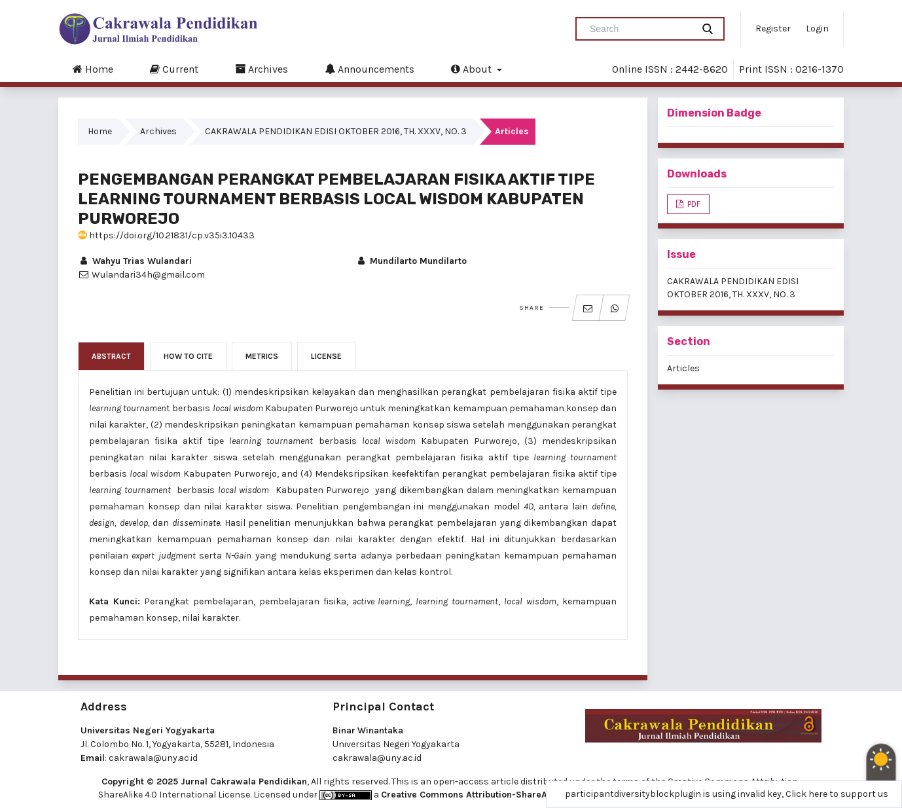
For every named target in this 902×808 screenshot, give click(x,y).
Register (773, 28)
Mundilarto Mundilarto (411, 260)
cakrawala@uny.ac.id (153, 757)
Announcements (369, 69)
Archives (261, 69)
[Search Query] (639, 28)
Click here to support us (836, 793)
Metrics (261, 356)
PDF (692, 204)
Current (174, 69)
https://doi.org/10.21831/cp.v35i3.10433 (166, 235)
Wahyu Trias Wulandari (135, 260)
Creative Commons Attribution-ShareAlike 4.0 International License (527, 794)
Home (93, 69)
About (472, 69)
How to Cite (188, 356)
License (326, 356)
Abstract (111, 356)
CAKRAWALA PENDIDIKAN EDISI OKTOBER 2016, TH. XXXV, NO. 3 (336, 131)
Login (817, 28)
